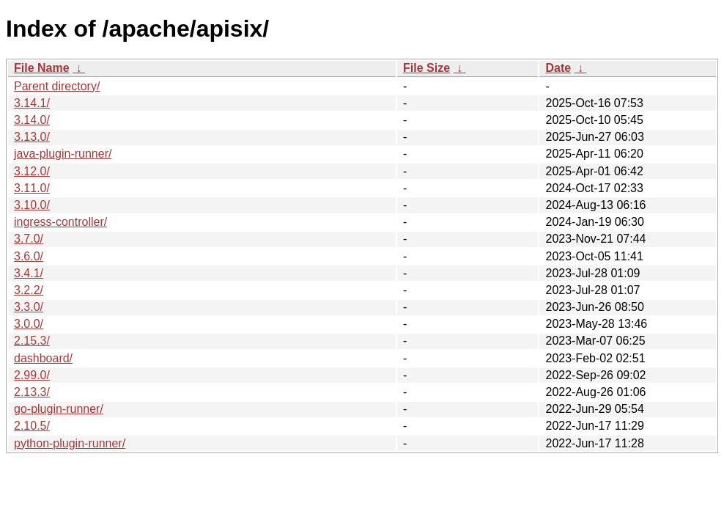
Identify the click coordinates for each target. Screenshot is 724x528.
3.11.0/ (32, 188)
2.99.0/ (32, 375)
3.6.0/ (28, 256)
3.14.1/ (32, 103)
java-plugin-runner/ (62, 153)
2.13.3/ (32, 392)
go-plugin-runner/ (58, 409)
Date (558, 68)
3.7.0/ (28, 238)
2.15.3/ (32, 340)
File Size (426, 68)
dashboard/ (43, 358)
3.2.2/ (28, 290)
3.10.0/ (32, 205)
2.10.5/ (32, 425)
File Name (42, 68)
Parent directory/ (57, 86)
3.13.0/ (32, 137)
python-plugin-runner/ (69, 443)
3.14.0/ (32, 120)
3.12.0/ (32, 171)
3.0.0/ (28, 324)
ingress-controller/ (60, 222)
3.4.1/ (28, 273)
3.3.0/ (28, 307)
